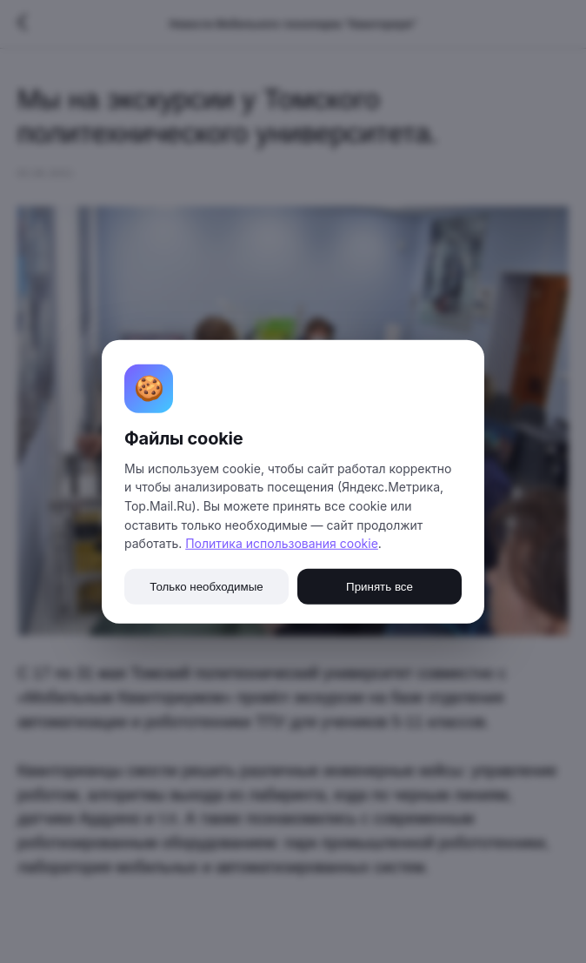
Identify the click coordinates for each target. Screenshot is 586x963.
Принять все (379, 586)
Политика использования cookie (281, 543)
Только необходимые (206, 586)
